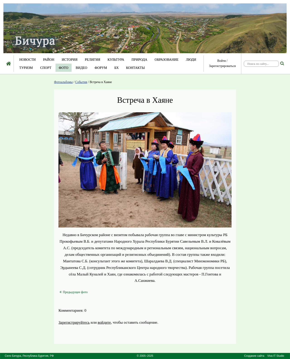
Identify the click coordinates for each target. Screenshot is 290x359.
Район (48, 59)
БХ (116, 67)
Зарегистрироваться (222, 66)
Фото (63, 67)
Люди (191, 59)
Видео (81, 67)
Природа (139, 59)
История (69, 59)
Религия (92, 59)
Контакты (135, 67)
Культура (116, 59)
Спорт (45, 67)
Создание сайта (254, 355)
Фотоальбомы (63, 82)
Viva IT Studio (275, 355)
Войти (221, 60)
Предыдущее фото (73, 292)
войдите (104, 322)
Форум (101, 67)
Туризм (26, 67)
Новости (27, 59)
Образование (167, 59)
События (81, 82)
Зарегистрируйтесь (74, 322)
